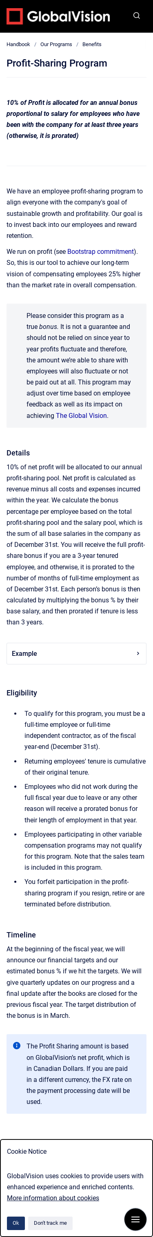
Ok (16, 1223)
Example (76, 653)
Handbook (18, 44)
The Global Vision (81, 416)
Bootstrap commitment (100, 251)
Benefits (92, 44)
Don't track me (50, 1223)
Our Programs (56, 44)
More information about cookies (53, 1198)
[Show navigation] (135, 1219)
